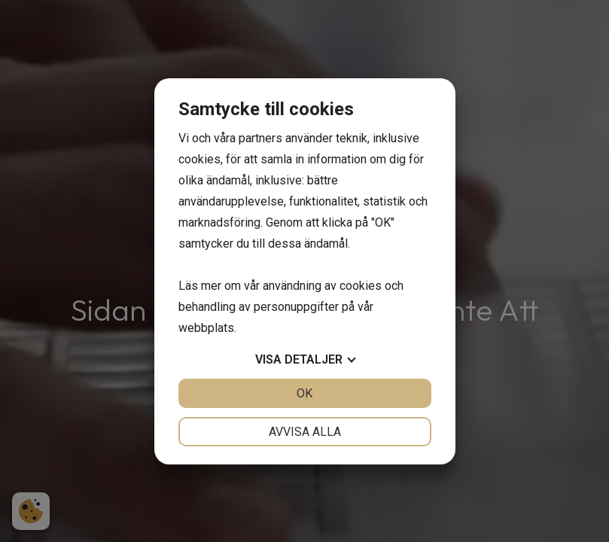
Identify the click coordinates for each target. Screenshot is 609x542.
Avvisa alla (305, 432)
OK (304, 393)
